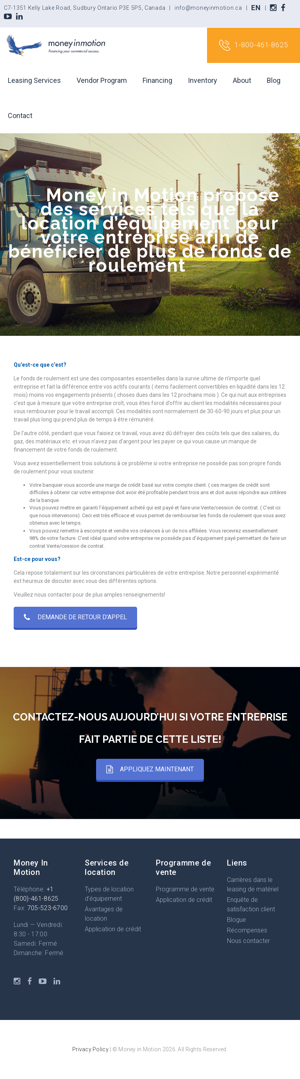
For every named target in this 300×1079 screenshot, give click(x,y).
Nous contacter (248, 941)
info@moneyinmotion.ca (208, 8)
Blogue (236, 919)
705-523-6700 (47, 908)
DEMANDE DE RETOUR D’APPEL (75, 617)
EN (256, 8)
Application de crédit (113, 929)
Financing (157, 80)
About (242, 80)
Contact (20, 115)
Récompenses (247, 930)
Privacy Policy (90, 1049)
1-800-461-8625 (253, 45)
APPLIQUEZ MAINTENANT (150, 769)
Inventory (202, 80)
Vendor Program (102, 80)
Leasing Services (34, 80)
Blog (273, 80)
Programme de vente (185, 889)
